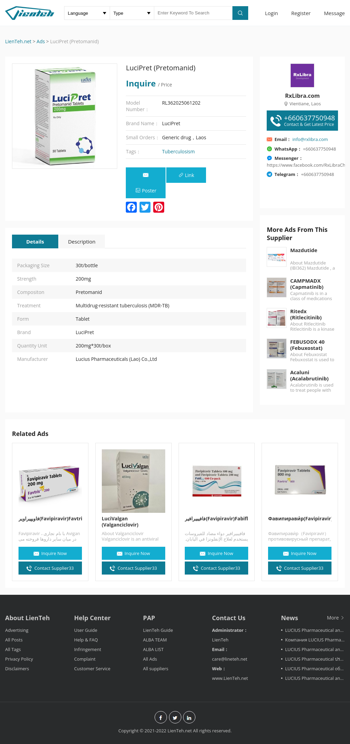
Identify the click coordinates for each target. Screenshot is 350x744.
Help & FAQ (86, 640)
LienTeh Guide (158, 630)
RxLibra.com (302, 95)
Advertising (16, 630)
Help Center (92, 618)
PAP (149, 618)
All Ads (150, 659)
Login (271, 13)
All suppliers (155, 668)
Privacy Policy (19, 659)
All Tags (13, 649)
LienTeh (220, 640)
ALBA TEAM (155, 640)
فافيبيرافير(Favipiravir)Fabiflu (217, 519)
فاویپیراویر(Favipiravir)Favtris (50, 519)
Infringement (87, 649)
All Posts (14, 640)
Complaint (84, 659)
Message (334, 13)
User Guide (85, 630)
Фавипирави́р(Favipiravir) (299, 519)
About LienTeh (27, 618)
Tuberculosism (178, 151)
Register (301, 13)
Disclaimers (17, 668)
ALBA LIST (153, 649)
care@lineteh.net (230, 659)
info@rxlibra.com (310, 139)
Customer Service (92, 668)
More (336, 617)
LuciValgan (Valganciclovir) (120, 522)
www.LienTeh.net (230, 678)
